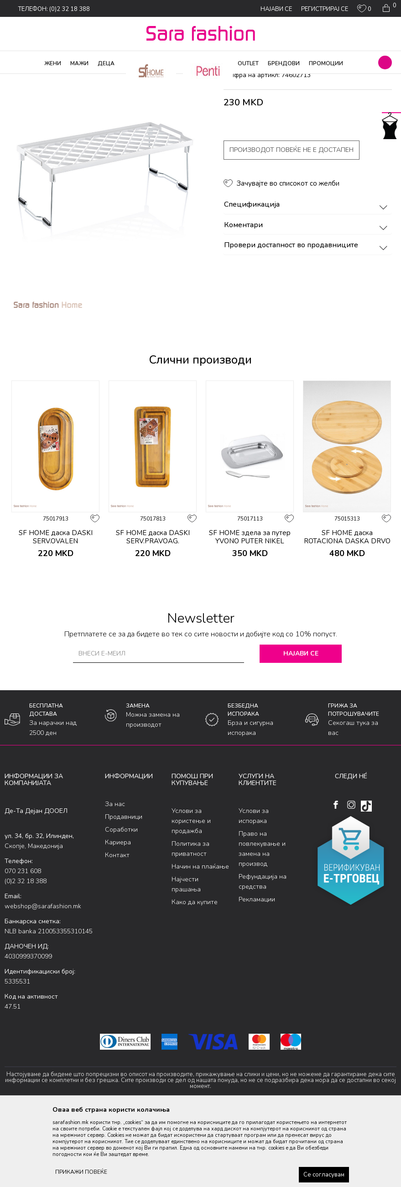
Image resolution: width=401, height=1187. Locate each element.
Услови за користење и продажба (191, 894)
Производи (59, 79)
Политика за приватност (190, 922)
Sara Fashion (21, 79)
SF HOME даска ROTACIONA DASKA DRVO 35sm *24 (347, 614)
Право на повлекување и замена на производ (262, 922)
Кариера (118, 915)
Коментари (307, 299)
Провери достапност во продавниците (307, 319)
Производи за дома (107, 79)
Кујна (147, 79)
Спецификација (307, 279)
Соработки (121, 903)
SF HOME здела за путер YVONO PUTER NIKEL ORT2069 (250, 614)
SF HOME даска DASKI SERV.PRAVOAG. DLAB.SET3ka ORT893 (153, 614)
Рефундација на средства (262, 955)
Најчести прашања (186, 958)
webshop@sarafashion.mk (43, 980)
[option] (102, 255)
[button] (385, 62)
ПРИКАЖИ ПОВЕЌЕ (81, 1172)
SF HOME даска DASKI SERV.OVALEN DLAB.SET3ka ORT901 (56, 614)
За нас (115, 877)
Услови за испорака (254, 889)
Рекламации (257, 973)
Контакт (117, 928)
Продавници (123, 890)
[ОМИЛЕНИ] (364, 10)
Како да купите (195, 976)
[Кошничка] (388, 8)
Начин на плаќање (200, 940)
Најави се (300, 727)
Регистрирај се (324, 9)
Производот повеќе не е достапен (291, 223)
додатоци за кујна (183, 79)
